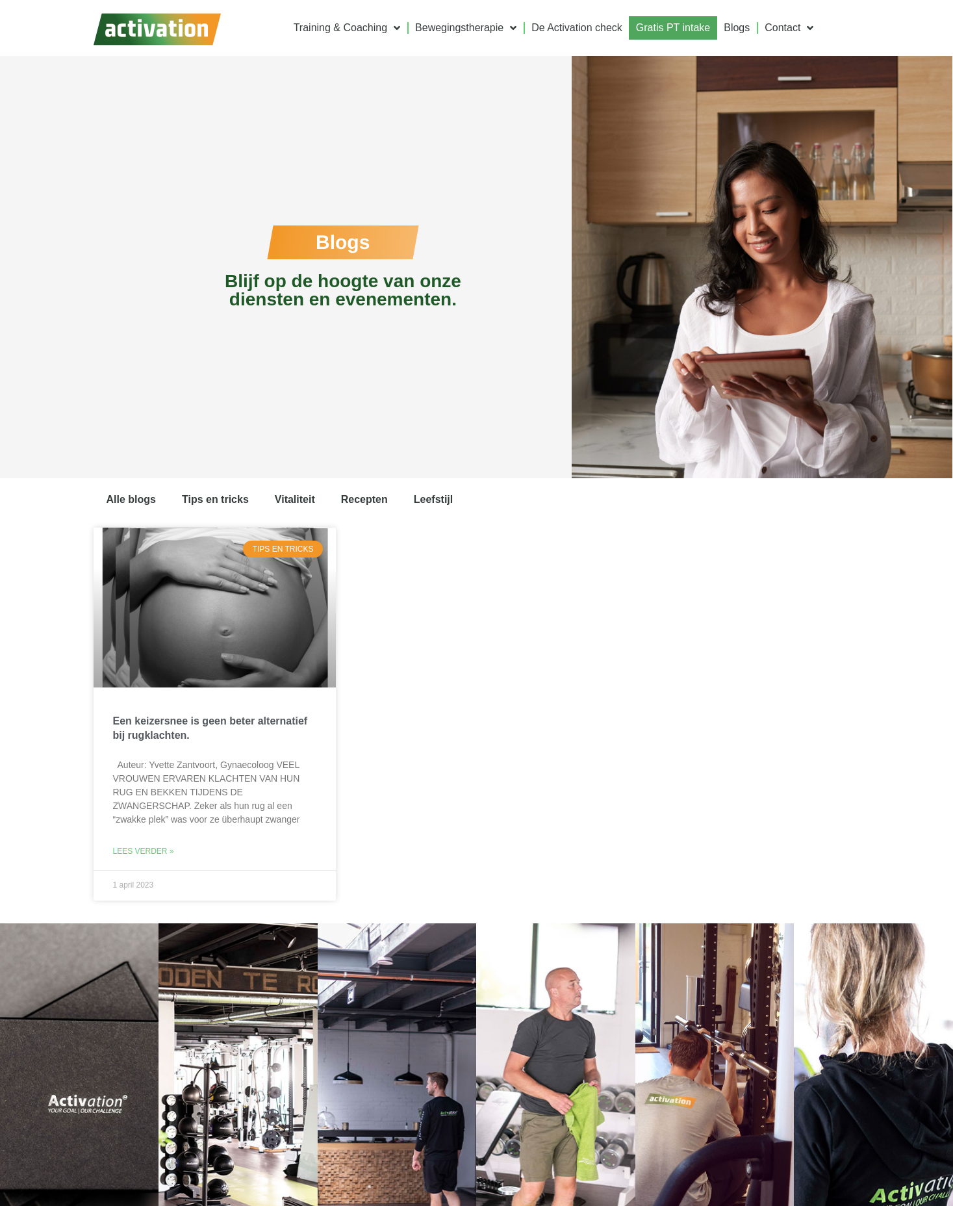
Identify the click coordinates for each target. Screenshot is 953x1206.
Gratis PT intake (673, 27)
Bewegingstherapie (465, 28)
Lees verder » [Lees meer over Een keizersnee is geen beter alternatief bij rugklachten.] (143, 851)
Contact (789, 28)
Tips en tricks (215, 499)
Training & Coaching (347, 28)
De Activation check (576, 27)
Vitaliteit (295, 499)
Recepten (364, 499)
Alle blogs (131, 499)
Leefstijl (433, 499)
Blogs (737, 27)
